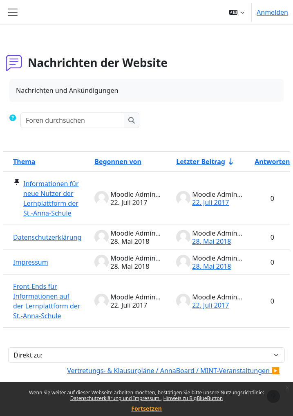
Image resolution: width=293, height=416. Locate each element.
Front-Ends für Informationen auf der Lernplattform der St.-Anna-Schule (46, 301)
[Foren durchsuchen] (72, 120)
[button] (237, 12)
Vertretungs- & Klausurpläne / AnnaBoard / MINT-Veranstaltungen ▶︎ (173, 370)
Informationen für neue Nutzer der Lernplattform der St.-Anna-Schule (51, 198)
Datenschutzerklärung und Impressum (115, 398)
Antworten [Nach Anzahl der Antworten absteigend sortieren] (272, 161)
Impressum (30, 262)
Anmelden (272, 12)
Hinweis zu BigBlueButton (193, 398)
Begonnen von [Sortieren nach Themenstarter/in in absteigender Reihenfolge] (117, 161)
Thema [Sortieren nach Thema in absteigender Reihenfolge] (24, 161)
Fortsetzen (146, 408)
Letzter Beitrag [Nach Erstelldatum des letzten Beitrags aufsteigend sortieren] (200, 161)
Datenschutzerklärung (47, 237)
